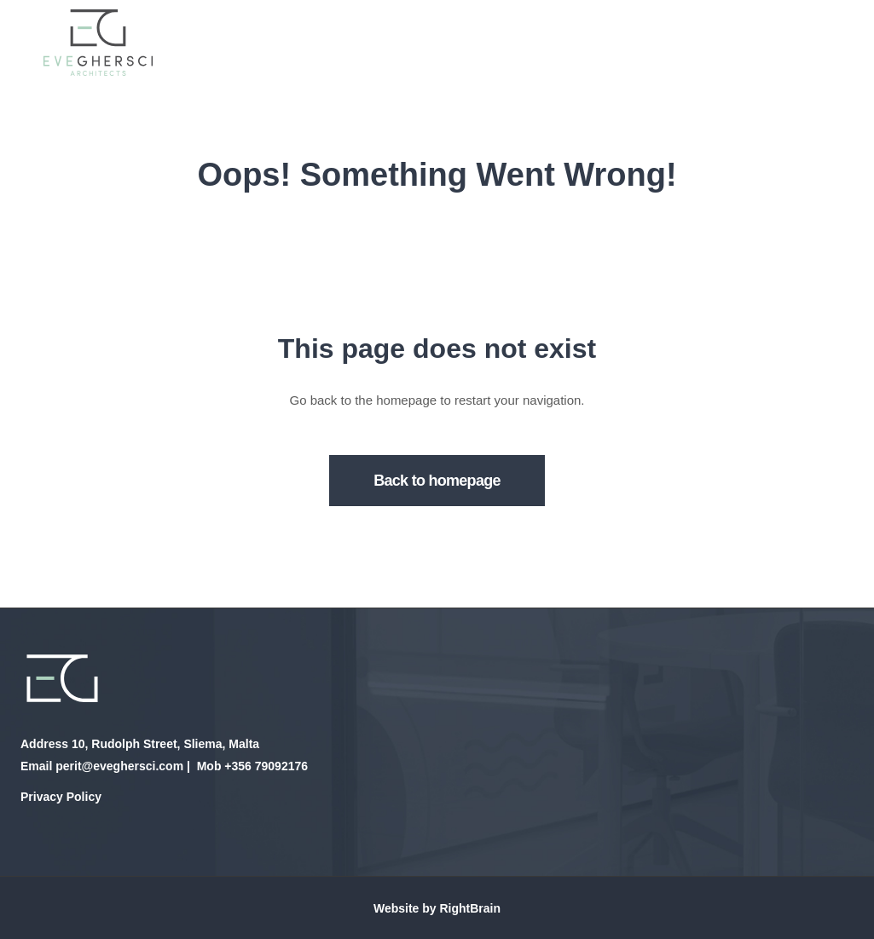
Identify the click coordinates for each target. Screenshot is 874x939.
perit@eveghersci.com (119, 766)
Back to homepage (437, 480)
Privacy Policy (60, 797)
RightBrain (470, 908)
